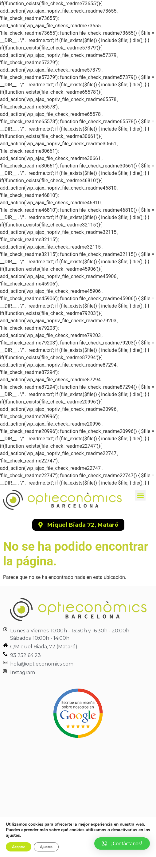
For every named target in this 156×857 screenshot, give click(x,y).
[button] (140, 495)
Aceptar (18, 846)
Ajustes (46, 846)
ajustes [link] (13, 835)
